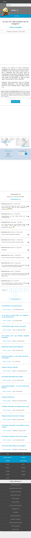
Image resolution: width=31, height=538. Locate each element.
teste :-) (11, 10)
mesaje (8, 471)
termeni (8, 460)
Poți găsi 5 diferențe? (8, 397)
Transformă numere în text (15, 488)
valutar (7, 474)
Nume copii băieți (15, 526)
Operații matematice (15, 515)
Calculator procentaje (15, 491)
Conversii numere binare (15, 505)
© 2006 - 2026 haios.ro (15, 481)
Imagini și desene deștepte (10, 367)
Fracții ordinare (15, 498)
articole (23, 471)
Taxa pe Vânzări (15, 502)
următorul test (23, 142)
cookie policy (23, 460)
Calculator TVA (15, 508)
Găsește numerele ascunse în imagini (13, 416)
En (23, 454)
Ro (7, 454)
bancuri (8, 467)
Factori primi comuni (15, 495)
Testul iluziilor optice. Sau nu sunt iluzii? (14, 326)
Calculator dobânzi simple (15, 522)
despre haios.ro (8, 457)
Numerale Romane (15, 484)
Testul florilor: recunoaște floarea (12, 306)
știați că (23, 467)
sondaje (23, 474)
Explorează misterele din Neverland (12, 346)
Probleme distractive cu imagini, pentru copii (15, 406)
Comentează (8, 156)
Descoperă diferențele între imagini (12, 376)
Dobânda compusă (15, 519)
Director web (15, 529)
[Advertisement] (15, 48)
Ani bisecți (15, 512)
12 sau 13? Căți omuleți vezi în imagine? (14, 445)
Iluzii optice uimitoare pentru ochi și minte (14, 436)
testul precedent (8, 140)
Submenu (17, 16)
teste (8, 464)
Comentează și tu (15, 199)
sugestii (23, 457)
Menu (4, 1)
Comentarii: (8, 151)
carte (8, 478)
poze (23, 464)
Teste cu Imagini (15, 27)
